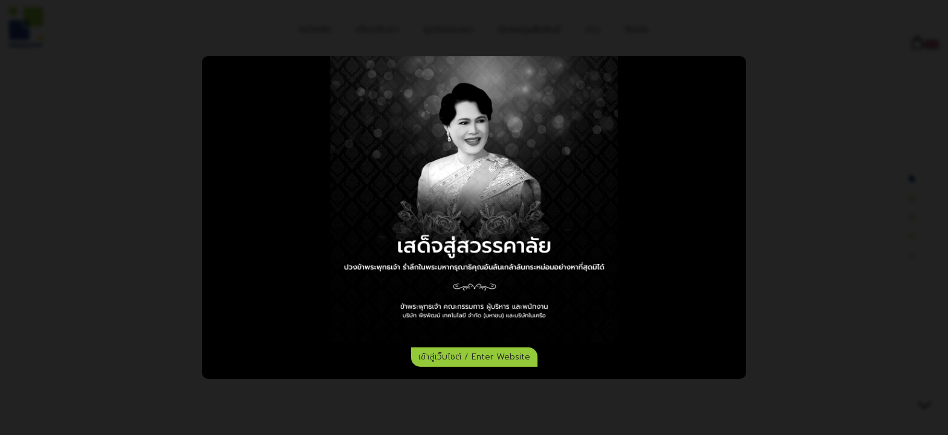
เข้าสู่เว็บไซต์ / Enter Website (474, 356)
